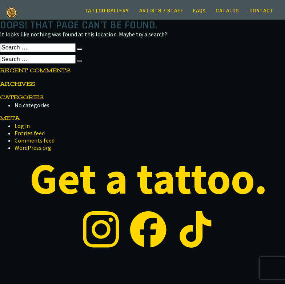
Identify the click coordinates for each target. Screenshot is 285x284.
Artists (161, 11)
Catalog (227, 11)
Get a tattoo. (148, 178)
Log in (22, 125)
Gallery (107, 11)
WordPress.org (33, 147)
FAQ (199, 11)
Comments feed (35, 140)
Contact (261, 11)
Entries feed (30, 133)
